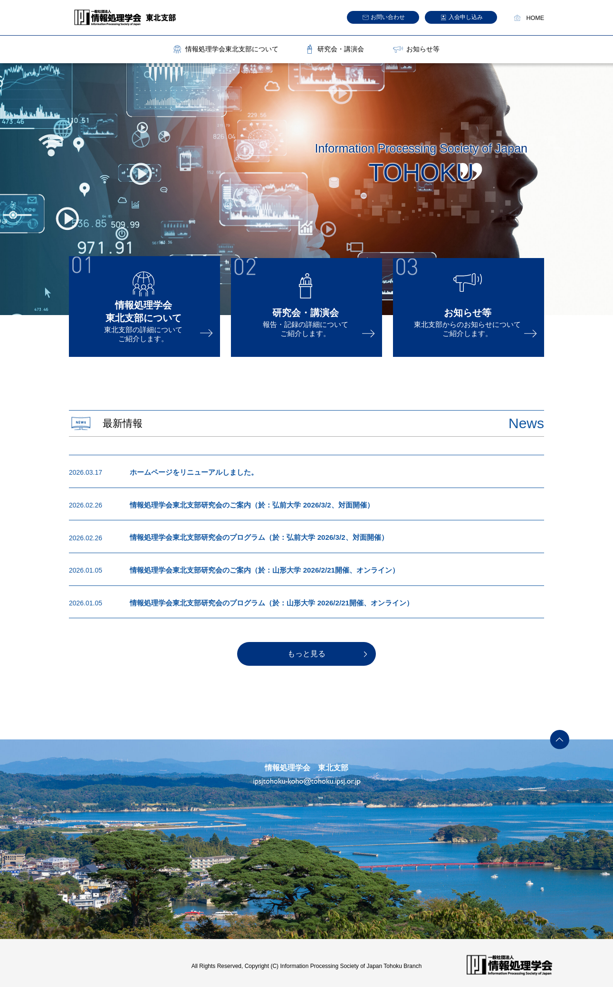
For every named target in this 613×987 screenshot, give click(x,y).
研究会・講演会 (340, 49)
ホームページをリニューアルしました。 (189, 472)
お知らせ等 (423, 49)
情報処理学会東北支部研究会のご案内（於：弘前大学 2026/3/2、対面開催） (243, 504)
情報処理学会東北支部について (231, 49)
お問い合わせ (388, 17)
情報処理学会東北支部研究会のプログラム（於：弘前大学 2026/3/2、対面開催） (250, 535)
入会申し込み (466, 17)
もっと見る (306, 650)
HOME (536, 18)
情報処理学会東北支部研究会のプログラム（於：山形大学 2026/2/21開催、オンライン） (262, 599)
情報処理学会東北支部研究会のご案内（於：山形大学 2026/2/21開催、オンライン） (255, 567)
